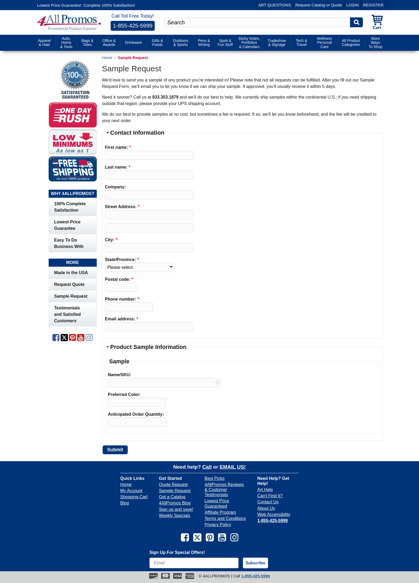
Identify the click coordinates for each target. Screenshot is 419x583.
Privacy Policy (217, 524)
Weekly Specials (174, 515)
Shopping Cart (134, 497)
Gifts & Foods (157, 42)
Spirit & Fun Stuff (225, 42)
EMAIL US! (233, 467)
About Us (266, 508)
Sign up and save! (176, 509)
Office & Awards (109, 42)
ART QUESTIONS (274, 5)
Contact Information (137, 133)
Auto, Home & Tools (66, 42)
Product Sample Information (148, 347)
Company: (115, 187)
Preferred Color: (124, 394)
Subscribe (255, 563)
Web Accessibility (273, 514)
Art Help (265, 489)
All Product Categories (351, 42)
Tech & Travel (301, 42)
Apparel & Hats (44, 42)
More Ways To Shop (375, 42)
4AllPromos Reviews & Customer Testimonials (224, 489)
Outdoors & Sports (180, 42)
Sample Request (175, 490)
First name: (118, 147)
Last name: (117, 167)
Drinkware (133, 42)
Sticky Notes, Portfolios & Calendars (249, 42)
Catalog (318, 5)
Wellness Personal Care (324, 42)
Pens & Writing (204, 42)
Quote (336, 5)
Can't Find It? (270, 495)
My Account (131, 490)
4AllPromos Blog (175, 503)
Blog (124, 503)
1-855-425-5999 (133, 25)
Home (126, 484)
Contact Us (267, 502)
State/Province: (122, 259)
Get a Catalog (172, 497)
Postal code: (119, 279)
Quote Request (173, 484)
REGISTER (373, 5)
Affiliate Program (220, 512)
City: (111, 240)
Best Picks (214, 478)
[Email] (194, 563)
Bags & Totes (87, 42)
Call (207, 467)
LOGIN (352, 5)
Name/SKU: (119, 374)
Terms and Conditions (225, 518)
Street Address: (122, 206)
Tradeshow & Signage (276, 42)
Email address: (121, 319)
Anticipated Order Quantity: (136, 414)
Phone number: (122, 299)
